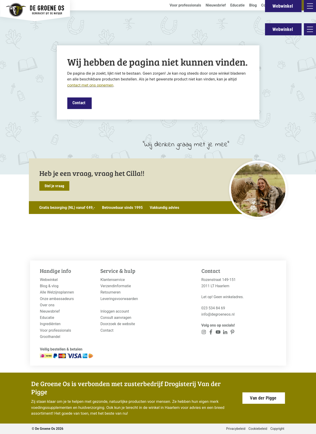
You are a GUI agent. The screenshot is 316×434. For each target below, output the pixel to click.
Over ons (47, 305)
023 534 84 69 (213, 308)
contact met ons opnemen (90, 85)
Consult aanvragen (115, 317)
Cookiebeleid (257, 429)
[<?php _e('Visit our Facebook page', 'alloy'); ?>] (210, 333)
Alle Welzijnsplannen (57, 292)
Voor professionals (185, 5)
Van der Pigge (263, 398)
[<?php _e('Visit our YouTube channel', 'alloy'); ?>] (218, 333)
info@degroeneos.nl (218, 314)
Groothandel (50, 336)
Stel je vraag (54, 186)
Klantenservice (112, 279)
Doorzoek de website (117, 324)
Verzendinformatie (115, 286)
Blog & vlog (49, 286)
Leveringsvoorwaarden (119, 299)
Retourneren (110, 292)
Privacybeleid (235, 429)
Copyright (277, 429)
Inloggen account (114, 311)
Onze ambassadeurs (57, 299)
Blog (253, 5)
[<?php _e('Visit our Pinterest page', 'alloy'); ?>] (225, 333)
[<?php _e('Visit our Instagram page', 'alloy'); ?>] (203, 333)
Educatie (237, 5)
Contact (267, 5)
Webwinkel (282, 29)
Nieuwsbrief (216, 5)
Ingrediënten (50, 324)
